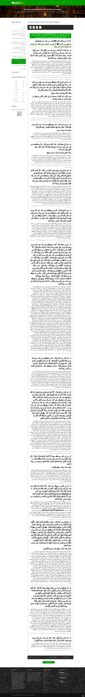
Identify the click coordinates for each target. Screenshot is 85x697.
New (68, 2)
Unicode (16, 91)
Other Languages (16, 89)
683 (23, 80)
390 (23, 93)
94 (23, 82)
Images (16, 93)
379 (23, 97)
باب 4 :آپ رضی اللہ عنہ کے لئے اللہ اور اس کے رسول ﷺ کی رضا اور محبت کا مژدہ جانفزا (19, 43)
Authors (63, 2)
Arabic (16, 85)
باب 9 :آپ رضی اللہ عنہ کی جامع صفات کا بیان (19, 66)
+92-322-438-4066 (63, 678)
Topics (48, 2)
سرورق (24, 26)
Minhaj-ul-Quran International (48, 675)
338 (23, 95)
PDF (16, 95)
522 (23, 87)
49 (23, 85)
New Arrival (15, 72)
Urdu (71, 2)
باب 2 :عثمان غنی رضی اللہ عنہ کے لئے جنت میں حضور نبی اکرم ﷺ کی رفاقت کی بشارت (19, 34)
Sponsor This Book (48, 662)
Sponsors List (45, 687)
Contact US (45, 689)
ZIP (16, 97)
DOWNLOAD (66, 657)
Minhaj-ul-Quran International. (23, 695)
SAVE (55, 657)
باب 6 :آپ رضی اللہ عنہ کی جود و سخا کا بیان (19, 53)
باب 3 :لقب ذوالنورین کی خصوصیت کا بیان (19, 39)
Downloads (57, 2)
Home (40, 2)
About (43, 2)
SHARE (51, 657)
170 (23, 91)
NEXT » (35, 657)
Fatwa (44, 680)
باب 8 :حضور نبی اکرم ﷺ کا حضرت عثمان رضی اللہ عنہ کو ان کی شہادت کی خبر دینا (19, 61)
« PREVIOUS (30, 657)
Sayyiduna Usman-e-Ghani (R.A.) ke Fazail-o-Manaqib (30, 11)
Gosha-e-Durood (46, 682)
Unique (16, 80)
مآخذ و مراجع (23, 68)
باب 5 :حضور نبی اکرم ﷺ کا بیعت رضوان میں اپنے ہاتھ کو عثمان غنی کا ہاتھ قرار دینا (19, 49)
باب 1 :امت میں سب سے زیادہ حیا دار (19, 30)
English (16, 82)
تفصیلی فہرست (23, 28)
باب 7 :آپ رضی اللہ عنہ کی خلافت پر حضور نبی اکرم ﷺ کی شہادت (19, 57)
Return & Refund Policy (47, 673)
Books (52, 2)
